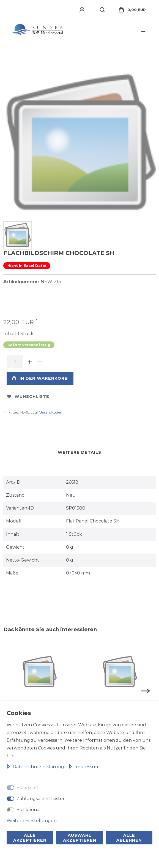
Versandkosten (50, 412)
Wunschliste (28, 396)
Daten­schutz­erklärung (36, 766)
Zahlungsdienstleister (41, 798)
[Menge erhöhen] (30, 361)
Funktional (29, 809)
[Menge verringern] (40, 361)
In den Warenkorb (40, 378)
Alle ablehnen (129, 838)
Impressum (84, 766)
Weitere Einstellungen (32, 820)
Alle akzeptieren (29, 838)
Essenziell (27, 787)
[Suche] (102, 10)
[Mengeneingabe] (15, 361)
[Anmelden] (83, 10)
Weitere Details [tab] (79, 452)
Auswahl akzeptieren (79, 838)
